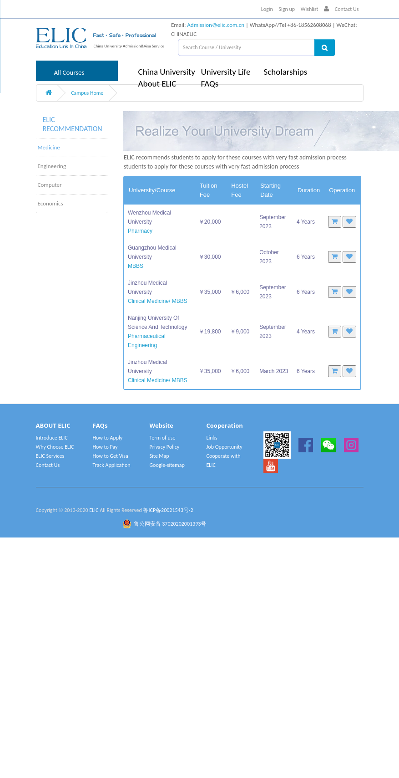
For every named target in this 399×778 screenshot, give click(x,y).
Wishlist (309, 9)
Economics (50, 203)
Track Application (112, 465)
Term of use (163, 438)
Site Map (159, 456)
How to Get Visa (110, 456)
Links (212, 438)
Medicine (49, 147)
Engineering (52, 166)
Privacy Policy (165, 447)
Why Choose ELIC (55, 447)
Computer (50, 184)
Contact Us (347, 9)
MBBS (135, 266)
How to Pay (105, 447)
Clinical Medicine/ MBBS (157, 301)
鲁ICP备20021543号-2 (168, 510)
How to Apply (108, 438)
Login (267, 9)
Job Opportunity (224, 447)
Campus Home (87, 93)
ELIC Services (50, 456)
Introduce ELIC (52, 438)
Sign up (287, 9)
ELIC (93, 510)
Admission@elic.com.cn (215, 24)
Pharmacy (140, 231)
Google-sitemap (167, 465)
